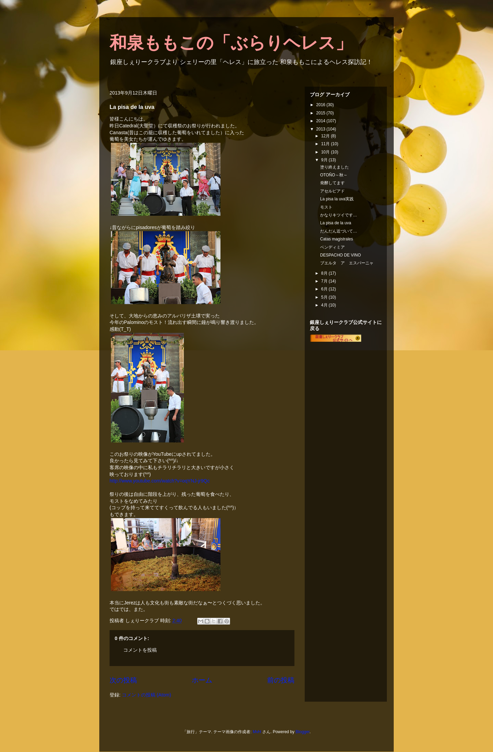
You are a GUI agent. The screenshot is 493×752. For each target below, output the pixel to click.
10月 (326, 152)
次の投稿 (123, 680)
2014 (321, 120)
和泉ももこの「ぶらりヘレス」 (231, 42)
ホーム (202, 680)
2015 (321, 113)
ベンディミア (332, 247)
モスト (326, 207)
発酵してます (332, 182)
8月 (325, 273)
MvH (257, 731)
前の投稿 (280, 680)
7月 (325, 281)
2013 (321, 129)
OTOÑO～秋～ (333, 175)
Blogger (302, 731)
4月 (325, 305)
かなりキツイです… (338, 215)
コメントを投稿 (140, 650)
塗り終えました (334, 167)
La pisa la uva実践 (337, 199)
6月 (325, 289)
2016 (321, 104)
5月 (325, 297)
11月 (326, 143)
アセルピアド (332, 191)
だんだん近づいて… (338, 231)
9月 (325, 160)
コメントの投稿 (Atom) (146, 695)
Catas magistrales (336, 239)
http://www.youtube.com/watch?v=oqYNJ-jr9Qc (160, 481)
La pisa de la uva (335, 223)
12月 (326, 136)
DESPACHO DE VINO (340, 255)
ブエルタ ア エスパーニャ (347, 263)
